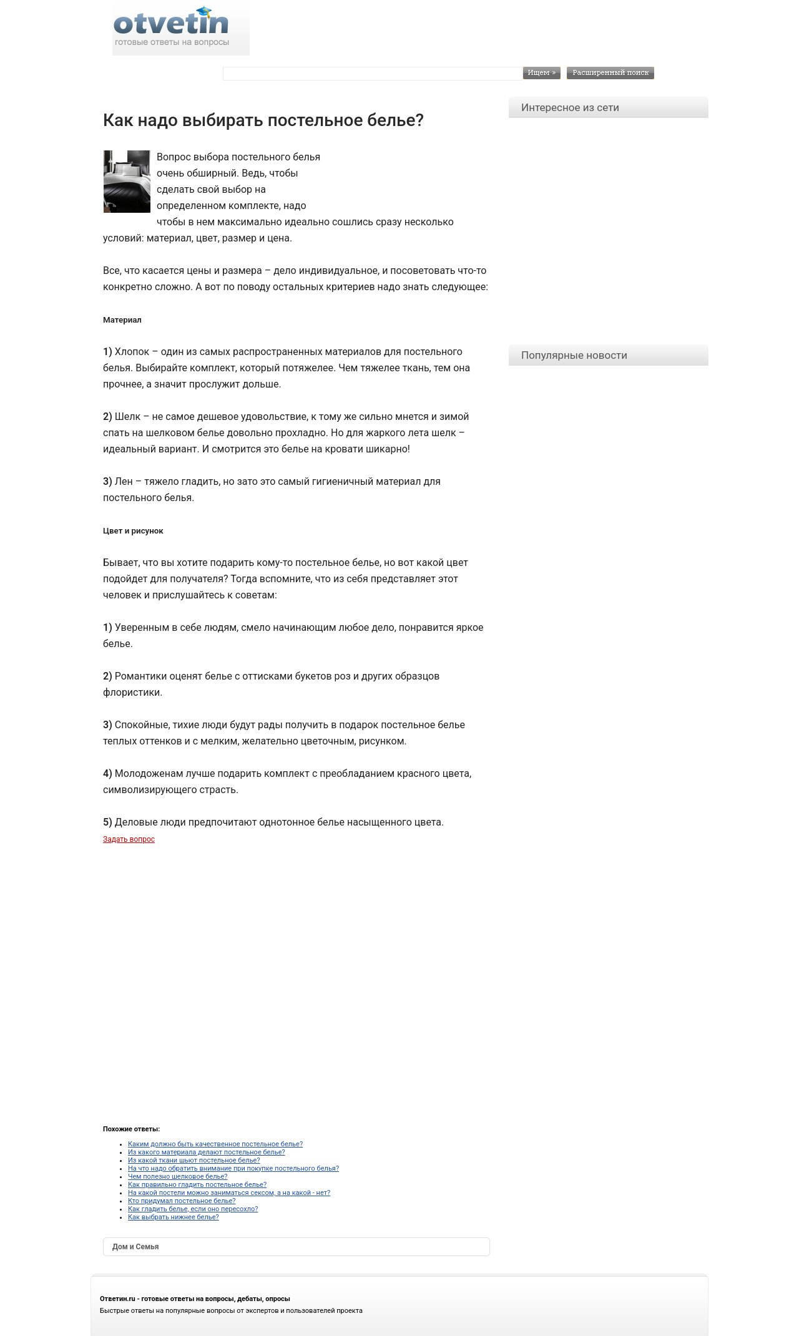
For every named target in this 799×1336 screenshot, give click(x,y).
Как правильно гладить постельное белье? (197, 1185)
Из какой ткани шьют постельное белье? (194, 1160)
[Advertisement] (406, 177)
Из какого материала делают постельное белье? (206, 1152)
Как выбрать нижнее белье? (173, 1217)
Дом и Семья (135, 1246)
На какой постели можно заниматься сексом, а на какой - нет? (229, 1193)
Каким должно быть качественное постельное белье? (215, 1144)
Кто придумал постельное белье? (182, 1201)
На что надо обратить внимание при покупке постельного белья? (233, 1168)
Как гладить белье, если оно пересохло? (193, 1209)
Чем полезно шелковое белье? (178, 1177)
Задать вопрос (129, 839)
